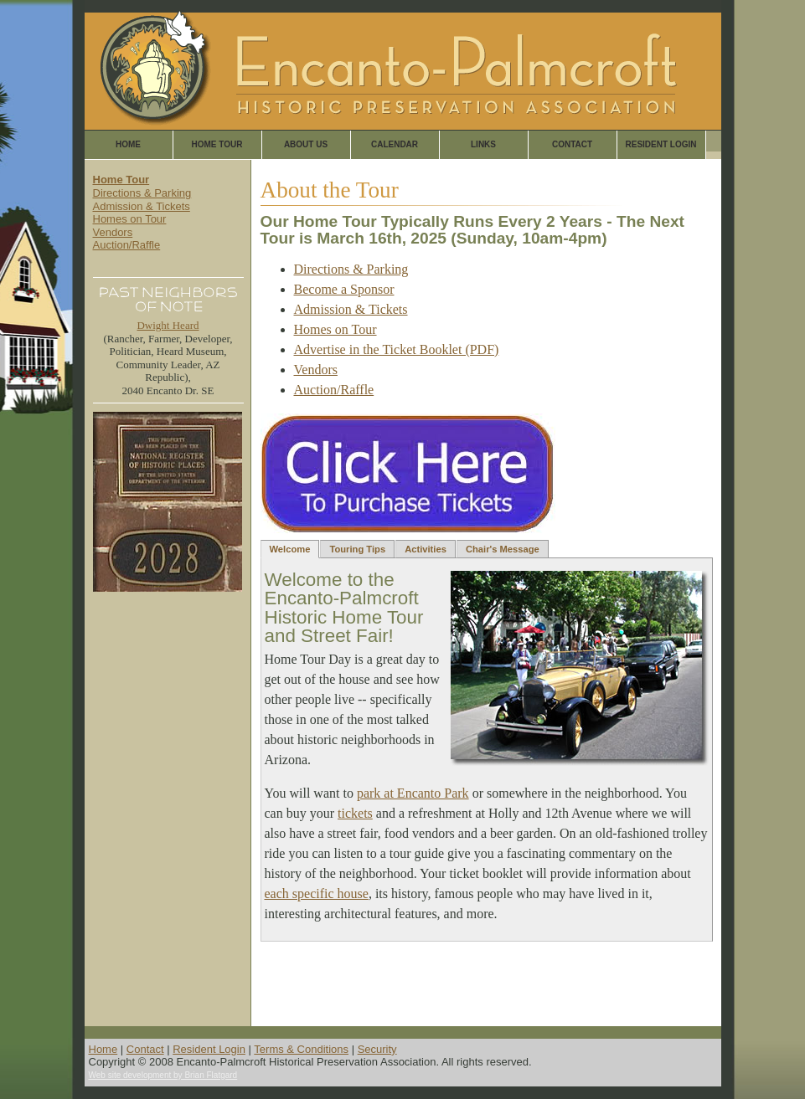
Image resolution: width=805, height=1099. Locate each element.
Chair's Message (502, 549)
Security (377, 1049)
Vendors (113, 232)
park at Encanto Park (413, 793)
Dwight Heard (168, 325)
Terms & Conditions (301, 1049)
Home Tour (217, 144)
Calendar (394, 144)
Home (128, 144)
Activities (425, 549)
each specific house (317, 893)
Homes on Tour (130, 219)
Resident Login (660, 144)
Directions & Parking (142, 193)
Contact (572, 144)
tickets (355, 813)
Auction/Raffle (127, 245)
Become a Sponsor (344, 289)
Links (483, 144)
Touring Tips (357, 549)
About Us (306, 144)
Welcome (290, 549)
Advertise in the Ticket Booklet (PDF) (396, 349)
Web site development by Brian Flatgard (163, 1075)
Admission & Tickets (141, 206)
